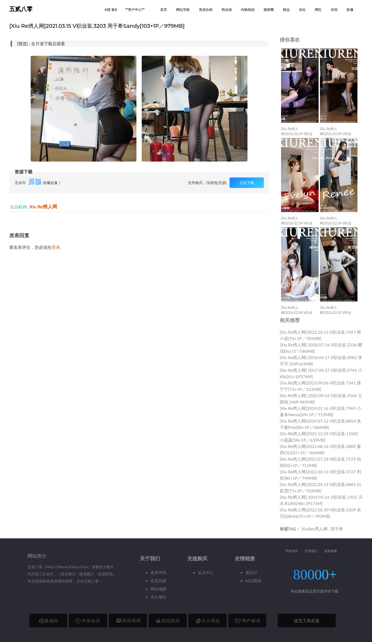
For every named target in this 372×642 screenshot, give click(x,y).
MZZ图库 (253, 580)
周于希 (336, 528)
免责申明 (158, 572)
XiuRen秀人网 (315, 528)
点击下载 (246, 182)
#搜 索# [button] (110, 9)
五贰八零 (21, 9)
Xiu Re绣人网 (43, 206)
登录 (56, 247)
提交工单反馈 (306, 620)
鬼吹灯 (251, 572)
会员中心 (206, 572)
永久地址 (158, 596)
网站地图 (158, 588)
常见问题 (158, 580)
